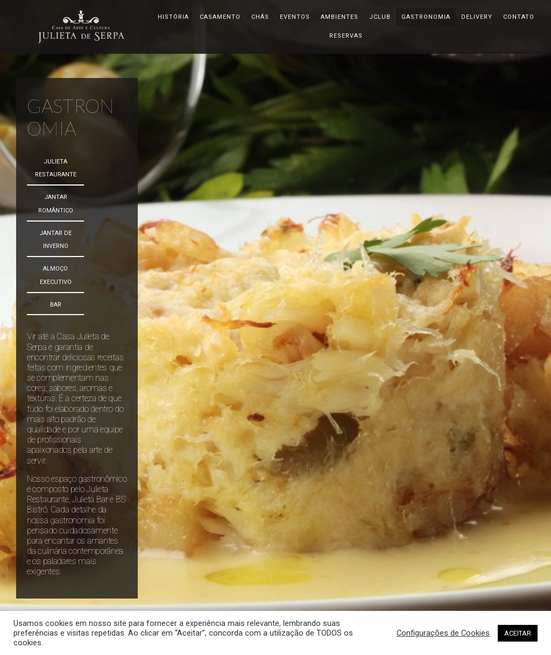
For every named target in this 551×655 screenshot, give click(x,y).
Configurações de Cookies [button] (443, 633)
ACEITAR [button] (517, 633)
